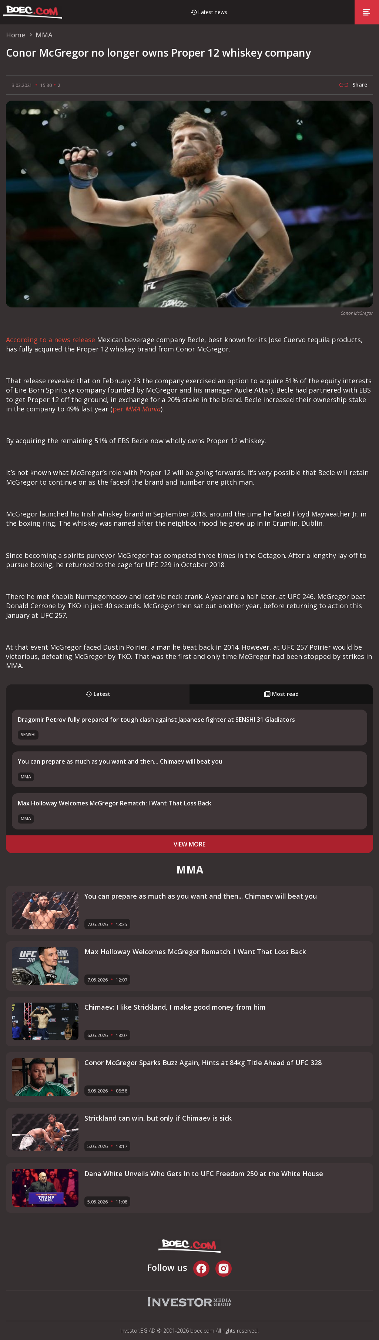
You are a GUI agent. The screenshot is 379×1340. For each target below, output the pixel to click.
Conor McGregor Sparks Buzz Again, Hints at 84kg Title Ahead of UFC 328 (203, 1062)
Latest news (212, 12)
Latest (97, 693)
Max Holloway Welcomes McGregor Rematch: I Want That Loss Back (114, 803)
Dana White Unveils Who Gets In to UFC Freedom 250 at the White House (203, 1173)
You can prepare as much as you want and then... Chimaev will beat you (120, 761)
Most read (281, 693)
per (137, 408)
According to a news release (50, 339)
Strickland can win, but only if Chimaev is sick (158, 1118)
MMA (26, 777)
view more (189, 844)
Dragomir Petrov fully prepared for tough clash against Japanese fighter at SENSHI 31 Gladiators (156, 720)
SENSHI (28, 734)
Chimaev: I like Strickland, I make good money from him (175, 1007)
